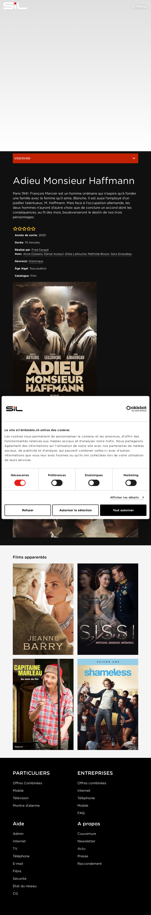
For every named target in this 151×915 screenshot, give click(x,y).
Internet (83, 791)
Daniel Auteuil (54, 253)
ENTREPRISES (95, 773)
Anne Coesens (33, 253)
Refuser (27, 510)
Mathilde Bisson (99, 253)
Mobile (18, 791)
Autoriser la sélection (75, 510)
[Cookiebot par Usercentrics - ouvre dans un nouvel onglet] (129, 409)
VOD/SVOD (75, 158)
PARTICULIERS (31, 773)
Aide (18, 824)
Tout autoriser (123, 510)
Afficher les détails (124, 497)
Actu (81, 849)
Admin (18, 834)
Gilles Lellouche (76, 253)
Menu (141, 6)
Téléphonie (86, 798)
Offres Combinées (27, 783)
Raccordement (89, 864)
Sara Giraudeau (121, 253)
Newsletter (86, 841)
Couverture (86, 834)
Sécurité (19, 879)
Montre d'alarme (26, 805)
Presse (82, 856)
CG (15, 894)
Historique (36, 261)
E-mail (18, 864)
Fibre (17, 871)
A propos (88, 824)
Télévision (21, 798)
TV (15, 849)
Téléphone (21, 856)
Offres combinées (91, 783)
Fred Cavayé (40, 249)
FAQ (81, 813)
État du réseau (25, 886)
